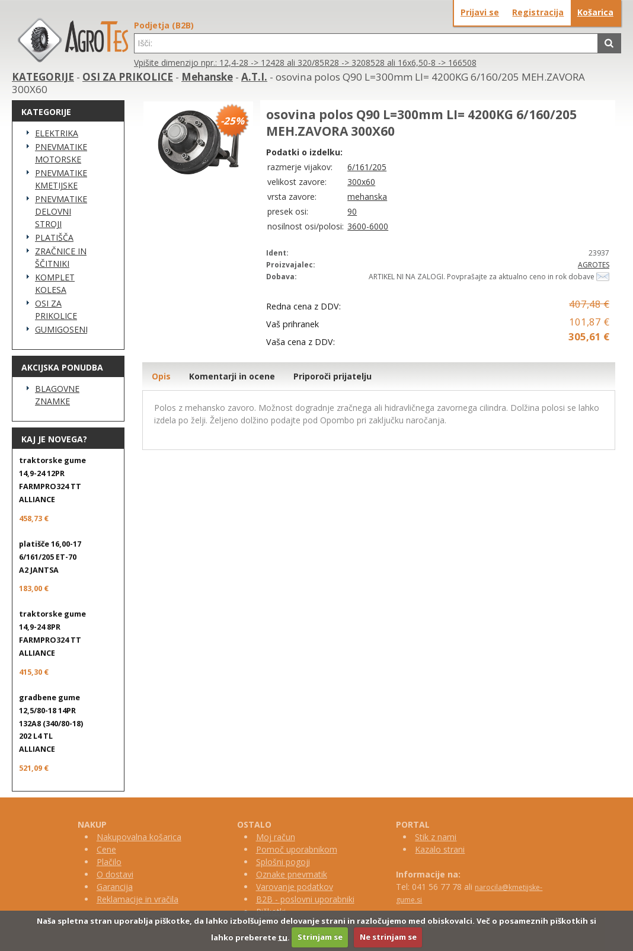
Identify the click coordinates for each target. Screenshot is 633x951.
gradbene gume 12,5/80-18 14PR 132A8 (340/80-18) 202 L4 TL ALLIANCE (51, 723)
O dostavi (115, 874)
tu (282, 936)
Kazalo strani (440, 849)
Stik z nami (435, 837)
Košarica (595, 12)
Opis (161, 376)
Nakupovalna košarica (139, 837)
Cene (106, 849)
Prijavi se (480, 12)
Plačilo (109, 861)
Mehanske (207, 77)
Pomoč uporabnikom (296, 849)
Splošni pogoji (283, 861)
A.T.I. (254, 77)
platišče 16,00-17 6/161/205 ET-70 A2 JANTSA (50, 557)
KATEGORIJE (43, 77)
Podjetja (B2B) (164, 25)
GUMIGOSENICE (61, 329)
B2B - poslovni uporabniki (305, 899)
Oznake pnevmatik (291, 874)
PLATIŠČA (54, 237)
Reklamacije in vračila (137, 899)
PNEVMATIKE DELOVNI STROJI (61, 211)
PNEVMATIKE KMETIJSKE (61, 179)
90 (352, 211)
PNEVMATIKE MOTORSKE (61, 153)
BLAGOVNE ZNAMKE (57, 395)
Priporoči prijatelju (332, 376)
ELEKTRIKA (56, 133)
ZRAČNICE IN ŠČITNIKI (61, 257)
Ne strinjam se (388, 936)
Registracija (538, 12)
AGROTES (593, 265)
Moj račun (275, 837)
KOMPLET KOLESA (55, 283)
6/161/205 (366, 167)
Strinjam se (320, 936)
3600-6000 (367, 226)
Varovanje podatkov (294, 886)
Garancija (115, 886)
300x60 (361, 181)
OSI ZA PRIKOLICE (127, 77)
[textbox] (366, 43)
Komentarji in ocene (232, 376)
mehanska (367, 196)
